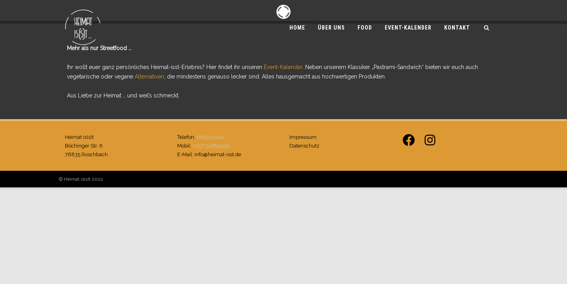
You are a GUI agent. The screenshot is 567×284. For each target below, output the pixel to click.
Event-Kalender (408, 27)
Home (297, 27)
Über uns (331, 27)
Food (365, 27)
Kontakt (457, 27)
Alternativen (149, 76)
